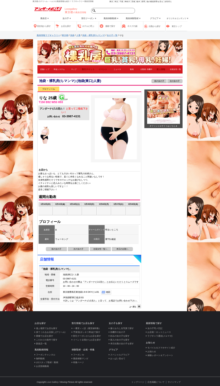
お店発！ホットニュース (159, 332)
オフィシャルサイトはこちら (162, 126)
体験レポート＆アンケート (160, 355)
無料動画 (40, 358)
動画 (132, 69)
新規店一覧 (41, 343)
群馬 (143, 1)
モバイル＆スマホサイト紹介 (161, 347)
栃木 (138, 1)
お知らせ (151, 351)
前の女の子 (159, 81)
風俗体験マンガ (80, 358)
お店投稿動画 (42, 366)
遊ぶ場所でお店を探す (46, 328)
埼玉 (116, 1)
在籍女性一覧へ (100, 249)
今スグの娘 (132, 26)
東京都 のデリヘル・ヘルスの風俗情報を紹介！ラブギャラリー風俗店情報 (63, 1)
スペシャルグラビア (120, 354)
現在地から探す (44, 26)
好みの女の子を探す (120, 336)
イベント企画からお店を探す (87, 340)
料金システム (59, 69)
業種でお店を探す (44, 336)
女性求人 (168, 1)
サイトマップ (174, 382)
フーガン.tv (78, 354)
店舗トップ (44, 69)
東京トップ (177, 26)
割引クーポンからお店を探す (87, 336)
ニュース (117, 69)
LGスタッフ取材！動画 (47, 362)
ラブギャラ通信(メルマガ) (159, 336)
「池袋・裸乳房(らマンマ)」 (56, 269)
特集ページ (78, 362)
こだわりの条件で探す (46, 340)
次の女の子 (175, 81)
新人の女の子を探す (120, 340)
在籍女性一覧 (175, 69)
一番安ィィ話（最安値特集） (87, 328)
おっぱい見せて (117, 358)
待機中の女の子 (117, 332)
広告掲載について (156, 382)
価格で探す (110, 26)
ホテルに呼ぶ (88, 26)
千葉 (121, 1)
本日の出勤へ (122, 249)
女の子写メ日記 (154, 328)
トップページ (137, 382)
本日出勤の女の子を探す (122, 343)
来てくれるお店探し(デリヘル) (50, 332)
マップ (74, 69)
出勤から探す (155, 26)
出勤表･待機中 (146, 69)
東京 (111, 1)
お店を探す (66, 26)
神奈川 (127, 1)
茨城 (133, 1)
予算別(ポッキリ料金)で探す (86, 332)
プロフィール (48, 89)
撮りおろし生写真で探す (122, 328)
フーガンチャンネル (45, 354)
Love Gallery (52, 382)
